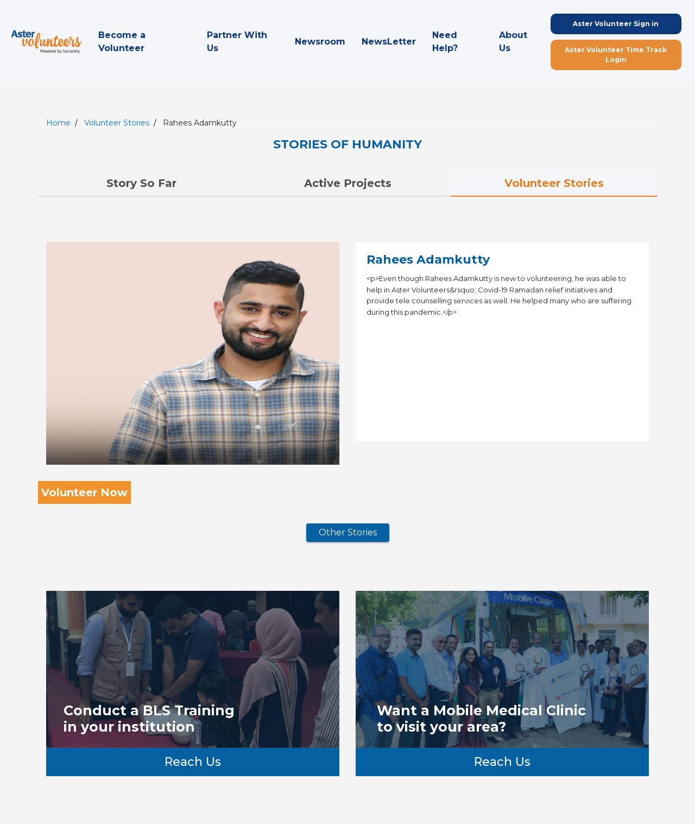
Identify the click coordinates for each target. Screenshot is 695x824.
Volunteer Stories (116, 123)
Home (58, 123)
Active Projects (347, 183)
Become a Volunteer (122, 41)
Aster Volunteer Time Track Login (616, 55)
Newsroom (320, 41)
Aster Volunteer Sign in (616, 24)
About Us (513, 41)
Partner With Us (237, 41)
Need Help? (445, 41)
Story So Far (141, 183)
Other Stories (348, 532)
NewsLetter (389, 41)
